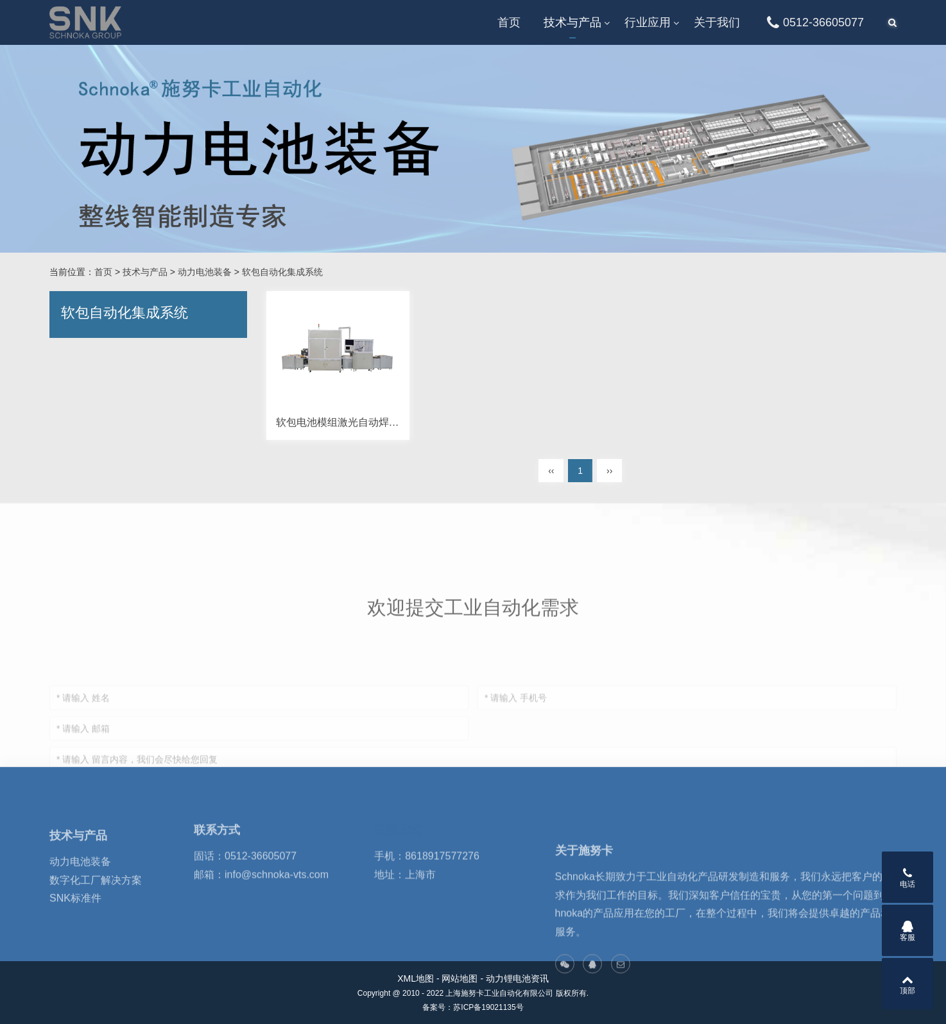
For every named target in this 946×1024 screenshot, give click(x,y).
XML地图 (415, 978)
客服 (907, 931)
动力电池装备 (205, 272)
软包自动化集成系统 (282, 272)
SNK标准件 (75, 944)
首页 (508, 22)
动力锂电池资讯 (517, 978)
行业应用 (647, 22)
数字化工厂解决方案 (95, 926)
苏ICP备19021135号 (488, 1007)
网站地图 (459, 978)
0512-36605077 (813, 22)
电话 (907, 878)
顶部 (907, 984)
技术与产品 (572, 22)
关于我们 (717, 22)
